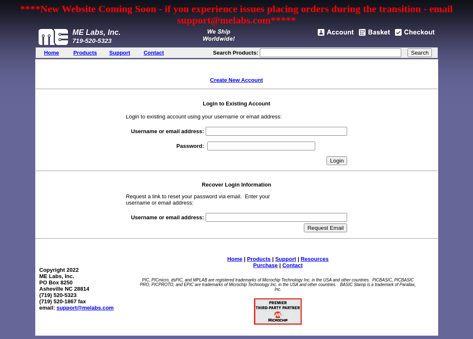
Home (234, 259)
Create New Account (236, 80)
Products (258, 259)
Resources (314, 259)
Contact (292, 265)
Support (285, 259)
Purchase (265, 265)
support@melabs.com (85, 308)
